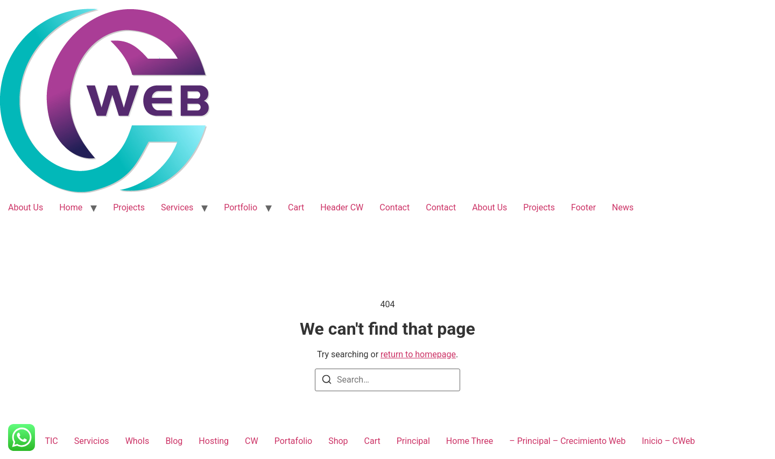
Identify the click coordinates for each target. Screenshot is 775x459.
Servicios (91, 441)
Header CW (341, 207)
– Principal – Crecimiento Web (567, 441)
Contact (394, 207)
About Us (25, 207)
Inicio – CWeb (668, 441)
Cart (296, 207)
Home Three (469, 441)
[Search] (327, 381)
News (622, 207)
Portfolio (240, 207)
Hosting (214, 441)
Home (70, 207)
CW (251, 441)
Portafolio (293, 441)
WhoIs (137, 441)
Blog (173, 441)
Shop (338, 441)
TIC (51, 441)
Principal (413, 441)
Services (177, 207)
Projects (129, 207)
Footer (583, 207)
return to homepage (418, 354)
